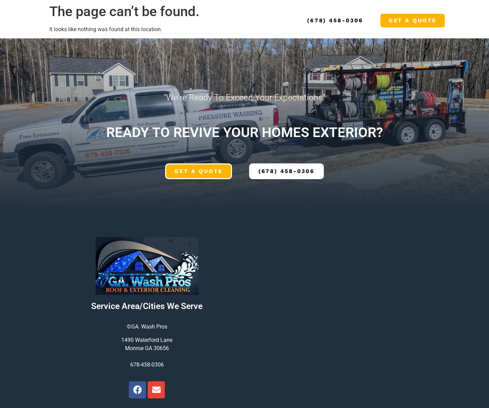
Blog (209, 20)
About (74, 20)
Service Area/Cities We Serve (147, 306)
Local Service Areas (161, 20)
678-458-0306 (147, 364)
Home (48, 20)
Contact (238, 20)
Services (105, 20)
